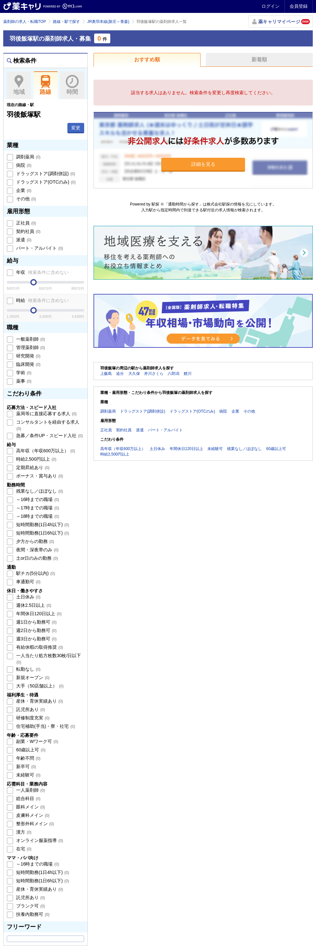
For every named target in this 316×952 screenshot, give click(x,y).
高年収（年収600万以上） (45, 450)
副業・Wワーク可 (36, 741)
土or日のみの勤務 (36, 558)
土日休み (28, 596)
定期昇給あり (32, 467)
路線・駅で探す (66, 21)
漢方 (23, 832)
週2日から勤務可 (35, 630)
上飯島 (106, 373)
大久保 (134, 373)
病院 (23, 165)
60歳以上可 (30, 749)
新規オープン (32, 677)
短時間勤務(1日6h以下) (42, 533)
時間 (72, 85)
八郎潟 (173, 373)
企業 (23, 190)
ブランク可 (30, 905)
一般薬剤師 (30, 339)
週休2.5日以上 (33, 605)
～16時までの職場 (37, 499)
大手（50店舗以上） (39, 685)
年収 (42, 272)
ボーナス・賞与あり (39, 475)
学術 (23, 372)
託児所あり (30, 709)
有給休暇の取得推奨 (39, 647)
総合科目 (28, 798)
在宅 (23, 848)
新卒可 (25, 766)
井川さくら (153, 373)
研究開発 (28, 355)
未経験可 (28, 774)
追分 (120, 373)
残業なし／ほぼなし (39, 491)
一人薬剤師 (30, 790)
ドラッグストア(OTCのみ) (45, 182)
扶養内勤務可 (32, 914)
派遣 (23, 239)
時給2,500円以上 (35, 459)
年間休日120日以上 (38, 613)
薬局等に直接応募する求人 (46, 413)
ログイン (271, 6)
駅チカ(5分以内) (35, 573)
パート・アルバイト (39, 248)
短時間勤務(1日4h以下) (42, 524)
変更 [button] (75, 127)
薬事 (23, 381)
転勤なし (28, 669)
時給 (42, 300)
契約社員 (28, 231)
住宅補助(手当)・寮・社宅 (45, 726)
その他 (25, 198)
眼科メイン (30, 806)
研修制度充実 (32, 717)
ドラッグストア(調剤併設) (45, 173)
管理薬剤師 (30, 347)
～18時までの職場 (37, 516)
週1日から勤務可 (35, 622)
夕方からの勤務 (34, 541)
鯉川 (188, 373)
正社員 (25, 222)
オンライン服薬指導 (39, 840)
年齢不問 (28, 758)
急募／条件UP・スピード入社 (49, 435)
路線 (45, 85)
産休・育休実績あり (39, 701)
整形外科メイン (34, 823)
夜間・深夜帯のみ (37, 549)
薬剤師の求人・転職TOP (24, 21)
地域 (19, 85)
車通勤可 (28, 581)
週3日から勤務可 (35, 638)
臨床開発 (28, 364)
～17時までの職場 (37, 507)
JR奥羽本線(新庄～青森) (108, 21)
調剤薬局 (28, 156)
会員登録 (299, 6)
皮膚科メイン (32, 815)
